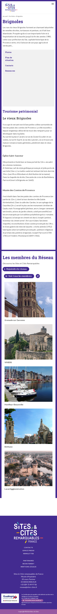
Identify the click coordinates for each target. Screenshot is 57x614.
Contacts (28, 547)
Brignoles (11, 7)
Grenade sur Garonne (29, 301)
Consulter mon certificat (33, 600)
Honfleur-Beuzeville (29, 386)
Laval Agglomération (29, 470)
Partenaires (28, 560)
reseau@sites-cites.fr (28, 587)
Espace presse (28, 550)
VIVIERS (29, 343)
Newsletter (28, 553)
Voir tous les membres (20, 276)
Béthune (29, 428)
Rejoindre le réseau (16, 269)
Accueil (5, 16)
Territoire (12, 16)
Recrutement (28, 563)
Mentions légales (28, 567)
